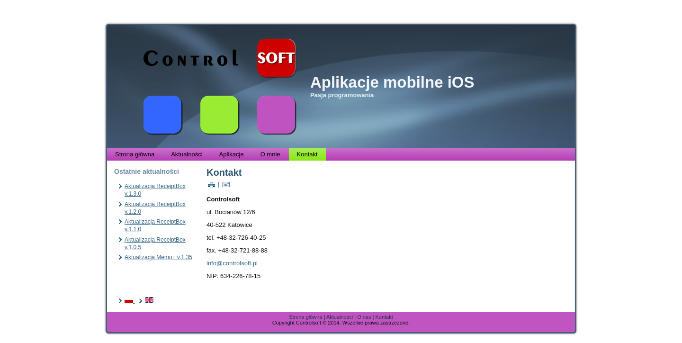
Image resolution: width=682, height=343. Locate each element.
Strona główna (134, 154)
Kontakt (307, 154)
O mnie (270, 154)
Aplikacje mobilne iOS (392, 82)
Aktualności (186, 154)
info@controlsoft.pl (232, 263)
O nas (364, 317)
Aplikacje (231, 154)
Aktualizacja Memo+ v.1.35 (158, 257)
